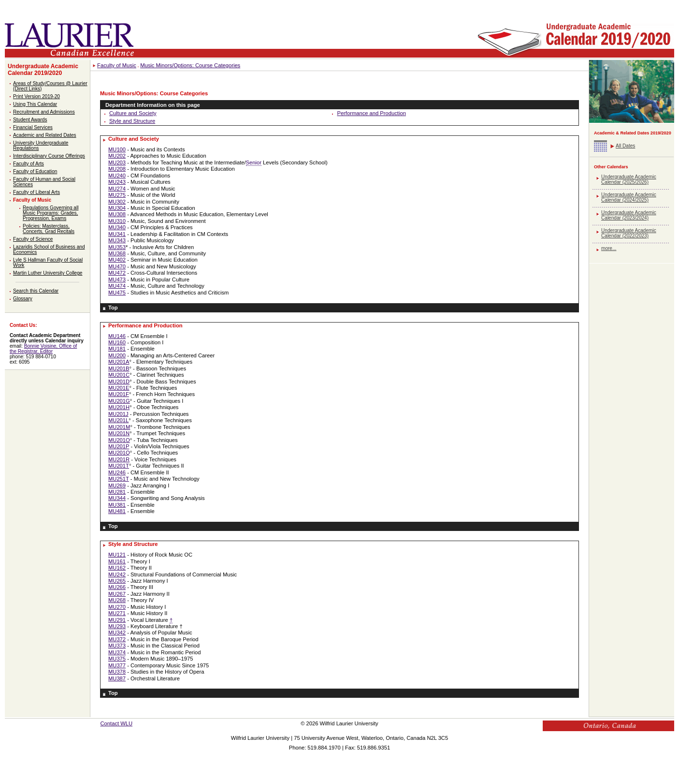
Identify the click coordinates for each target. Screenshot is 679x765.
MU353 (117, 247)
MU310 (117, 221)
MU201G (119, 401)
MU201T (118, 466)
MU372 (117, 639)
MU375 (117, 659)
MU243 (117, 182)
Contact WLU (117, 723)
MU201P (118, 446)
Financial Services (33, 127)
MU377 (117, 665)
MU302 (117, 202)
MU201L (118, 420)
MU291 (117, 620)
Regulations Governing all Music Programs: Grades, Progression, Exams (50, 213)
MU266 (117, 587)
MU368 (117, 253)
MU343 (117, 240)
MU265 (117, 581)
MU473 (117, 279)
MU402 (117, 260)
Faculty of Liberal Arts (36, 192)
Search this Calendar (35, 291)
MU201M (119, 427)
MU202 (117, 156)
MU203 (117, 162)
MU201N (119, 433)
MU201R (119, 459)
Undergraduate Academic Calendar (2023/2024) (628, 215)
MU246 (117, 472)
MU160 (117, 342)
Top (113, 307)
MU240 (117, 175)
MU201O (119, 440)
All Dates (625, 145)
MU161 (117, 561)
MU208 (117, 169)
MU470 (117, 266)
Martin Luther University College (47, 273)
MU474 (117, 286)
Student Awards (30, 119)
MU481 (117, 511)
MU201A (119, 362)
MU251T (118, 479)
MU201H (119, 407)
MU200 (117, 355)
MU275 (117, 195)
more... (608, 248)
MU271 (117, 613)
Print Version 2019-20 (36, 96)
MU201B (119, 368)
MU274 (117, 188)
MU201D (119, 381)
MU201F (118, 394)
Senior (253, 162)
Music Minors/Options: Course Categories (190, 65)
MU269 (117, 485)
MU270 (117, 607)
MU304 (117, 208)
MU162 (117, 568)
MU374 (117, 652)
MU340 (117, 227)
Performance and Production (371, 113)
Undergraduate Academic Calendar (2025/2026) (628, 179)
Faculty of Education (35, 171)
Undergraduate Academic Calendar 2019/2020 (43, 69)
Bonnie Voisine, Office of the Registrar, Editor (43, 348)
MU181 (117, 349)
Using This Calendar (35, 104)
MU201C (119, 375)
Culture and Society (133, 113)
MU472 (117, 273)
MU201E (119, 388)
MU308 (117, 214)
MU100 (117, 149)
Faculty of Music (32, 200)
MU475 (117, 292)
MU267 (117, 594)
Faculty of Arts (28, 163)
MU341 (117, 234)
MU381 (117, 505)
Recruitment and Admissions (44, 112)
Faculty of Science (33, 239)
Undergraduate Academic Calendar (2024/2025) (628, 197)
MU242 (117, 574)
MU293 (117, 626)
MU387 (117, 678)
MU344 (117, 498)
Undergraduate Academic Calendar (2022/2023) (628, 233)
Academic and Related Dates (44, 135)
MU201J (118, 414)
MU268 (117, 600)
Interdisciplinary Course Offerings (49, 156)
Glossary (22, 298)
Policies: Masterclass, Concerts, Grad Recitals (48, 228)
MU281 (117, 492)
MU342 (117, 632)
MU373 (117, 645)
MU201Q (119, 453)
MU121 (117, 555)
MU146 (117, 336)
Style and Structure (132, 121)
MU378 (117, 672)
